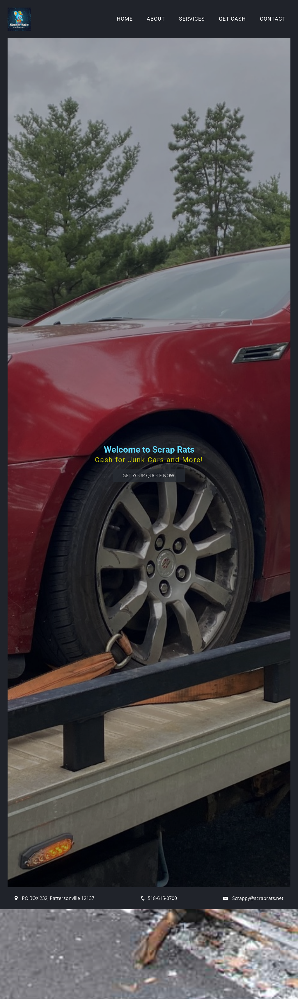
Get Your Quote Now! (149, 475)
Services (192, 19)
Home (125, 19)
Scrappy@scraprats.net (257, 898)
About (156, 19)
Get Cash (232, 19)
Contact (273, 19)
